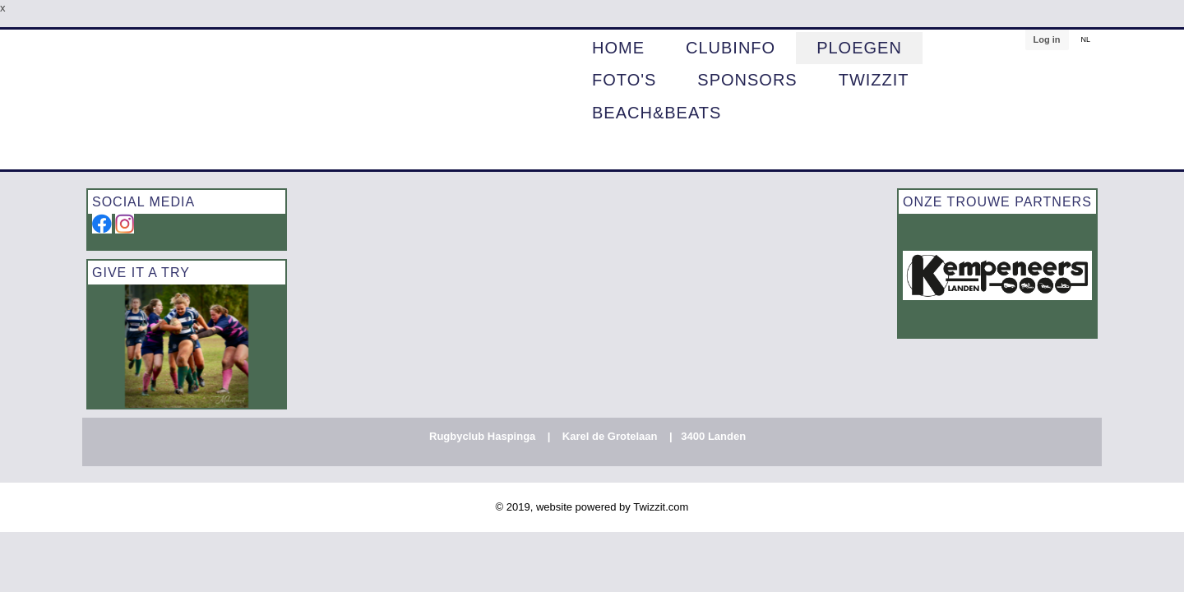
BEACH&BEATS (656, 113)
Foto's (624, 80)
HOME (618, 48)
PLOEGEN (859, 48)
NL (1085, 39)
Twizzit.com (660, 507)
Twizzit (874, 80)
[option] (186, 346)
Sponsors (747, 80)
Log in (1046, 39)
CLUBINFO (730, 48)
